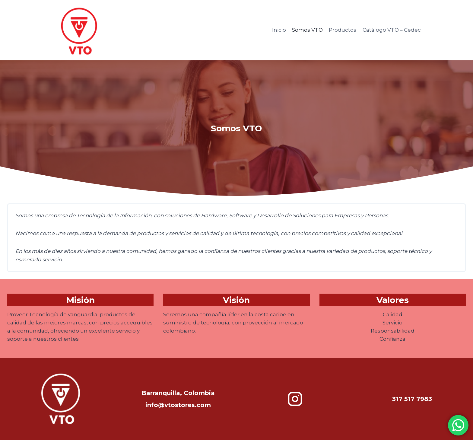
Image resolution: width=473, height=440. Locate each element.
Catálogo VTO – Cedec (392, 30)
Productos (342, 30)
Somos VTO (307, 30)
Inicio (279, 30)
